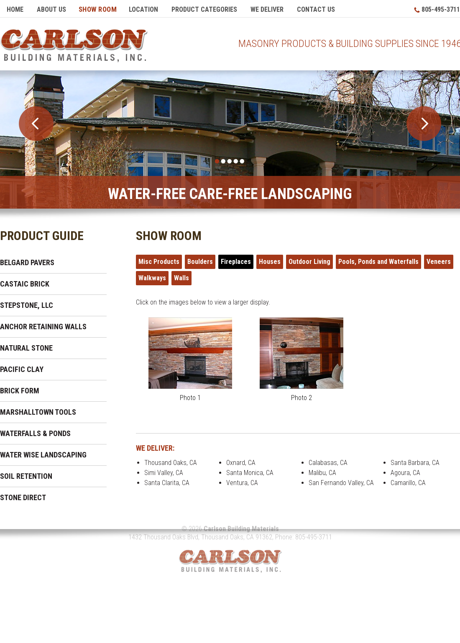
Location (143, 9)
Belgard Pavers (27, 259)
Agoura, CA (405, 470)
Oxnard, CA (241, 460)
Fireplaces (236, 259)
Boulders (200, 259)
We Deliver (267, 9)
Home (15, 9)
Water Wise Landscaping (43, 451)
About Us (51, 9)
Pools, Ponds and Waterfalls (378, 259)
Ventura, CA (242, 480)
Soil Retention (26, 473)
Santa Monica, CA (249, 470)
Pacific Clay (21, 366)
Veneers (439, 259)
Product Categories (204, 9)
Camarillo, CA (408, 480)
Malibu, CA (322, 470)
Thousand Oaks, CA (170, 460)
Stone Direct (23, 494)
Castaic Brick (24, 280)
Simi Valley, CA (163, 470)
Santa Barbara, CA (415, 460)
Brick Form (19, 387)
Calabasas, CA (328, 460)
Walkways (152, 275)
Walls (181, 275)
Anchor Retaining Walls (43, 323)
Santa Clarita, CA (166, 480)
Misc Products (158, 259)
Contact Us (316, 9)
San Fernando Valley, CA (341, 480)
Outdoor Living (309, 259)
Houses (270, 259)
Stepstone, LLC (26, 302)
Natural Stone (26, 345)
